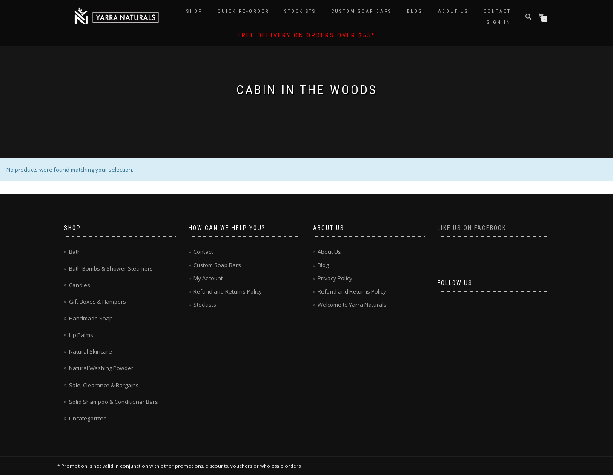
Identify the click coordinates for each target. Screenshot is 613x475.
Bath (75, 252)
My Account (208, 278)
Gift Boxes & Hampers (97, 301)
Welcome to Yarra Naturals (352, 304)
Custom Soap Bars (361, 11)
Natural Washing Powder (101, 368)
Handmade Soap (91, 318)
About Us (453, 11)
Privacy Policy (335, 278)
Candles (79, 285)
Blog (415, 11)
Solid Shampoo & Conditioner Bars (113, 402)
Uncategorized (88, 418)
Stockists (300, 11)
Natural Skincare (90, 351)
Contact (497, 11)
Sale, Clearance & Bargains (104, 385)
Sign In (499, 22)
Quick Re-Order (243, 11)
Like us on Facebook (472, 228)
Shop (194, 11)
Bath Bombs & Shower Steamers (111, 268)
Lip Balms (81, 335)
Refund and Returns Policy (227, 291)
